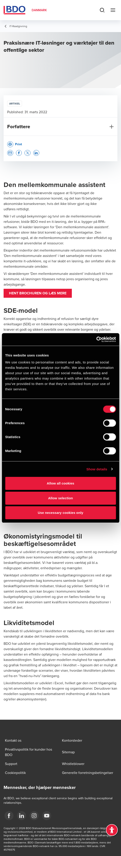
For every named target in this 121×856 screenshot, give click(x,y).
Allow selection (60, 498)
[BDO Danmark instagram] (34, 815)
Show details (96, 469)
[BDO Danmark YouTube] (46, 815)
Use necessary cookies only (60, 513)
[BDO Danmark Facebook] (9, 815)
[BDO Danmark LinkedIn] (21, 815)
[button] (10, 153)
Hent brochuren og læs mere (37, 293)
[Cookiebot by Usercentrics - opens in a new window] (96, 339)
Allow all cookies (60, 483)
